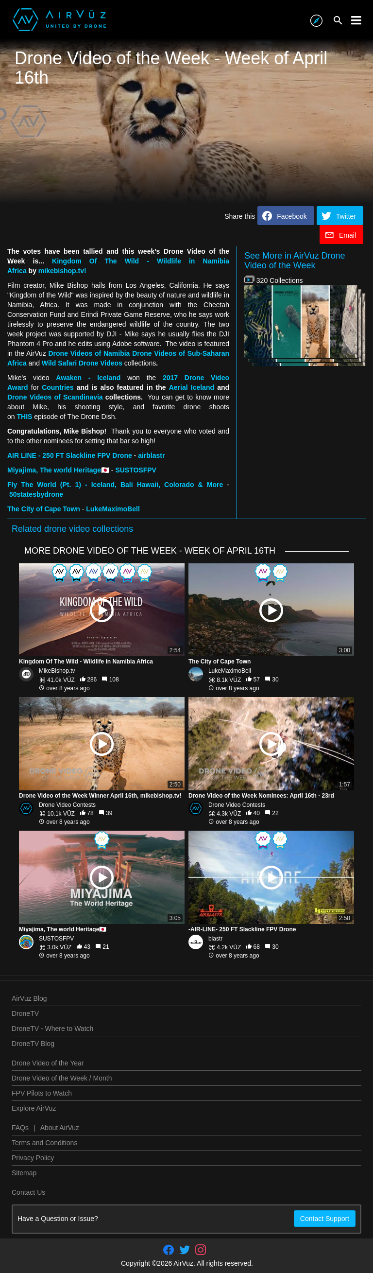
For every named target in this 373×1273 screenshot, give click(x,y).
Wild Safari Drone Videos (82, 363)
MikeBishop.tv (57, 670)
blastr (215, 938)
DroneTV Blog (33, 1043)
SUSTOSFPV (56, 938)
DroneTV (25, 1013)
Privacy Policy (33, 1158)
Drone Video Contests (67, 805)
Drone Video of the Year (48, 1063)
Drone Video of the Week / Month (62, 1078)
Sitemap (24, 1173)
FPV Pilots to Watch (42, 1093)
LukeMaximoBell (229, 670)
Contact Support (324, 1218)
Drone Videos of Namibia (89, 353)
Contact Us (28, 1192)
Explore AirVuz (34, 1108)
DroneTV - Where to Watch (52, 1028)
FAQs (20, 1128)
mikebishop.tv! (62, 271)
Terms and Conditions (44, 1143)
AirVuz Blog (29, 998)
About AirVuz (59, 1128)
